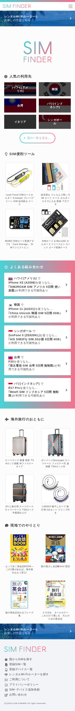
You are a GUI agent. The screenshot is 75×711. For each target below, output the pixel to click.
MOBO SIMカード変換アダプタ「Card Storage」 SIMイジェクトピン (19, 229)
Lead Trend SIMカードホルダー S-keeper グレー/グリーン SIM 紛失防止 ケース (19, 184)
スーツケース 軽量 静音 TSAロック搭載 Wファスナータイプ (19, 448)
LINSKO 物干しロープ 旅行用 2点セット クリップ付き (55, 494)
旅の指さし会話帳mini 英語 (55, 550)
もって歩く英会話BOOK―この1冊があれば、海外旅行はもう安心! (19, 554)
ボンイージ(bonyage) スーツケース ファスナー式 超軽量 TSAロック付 (55, 448)
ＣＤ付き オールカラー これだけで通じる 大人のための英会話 (56, 600)
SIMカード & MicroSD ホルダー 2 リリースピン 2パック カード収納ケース (55, 229)
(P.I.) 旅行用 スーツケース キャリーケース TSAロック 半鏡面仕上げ (19, 494)
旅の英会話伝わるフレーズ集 (19, 599)
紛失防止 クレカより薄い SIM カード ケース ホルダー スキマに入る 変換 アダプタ (55, 184)
